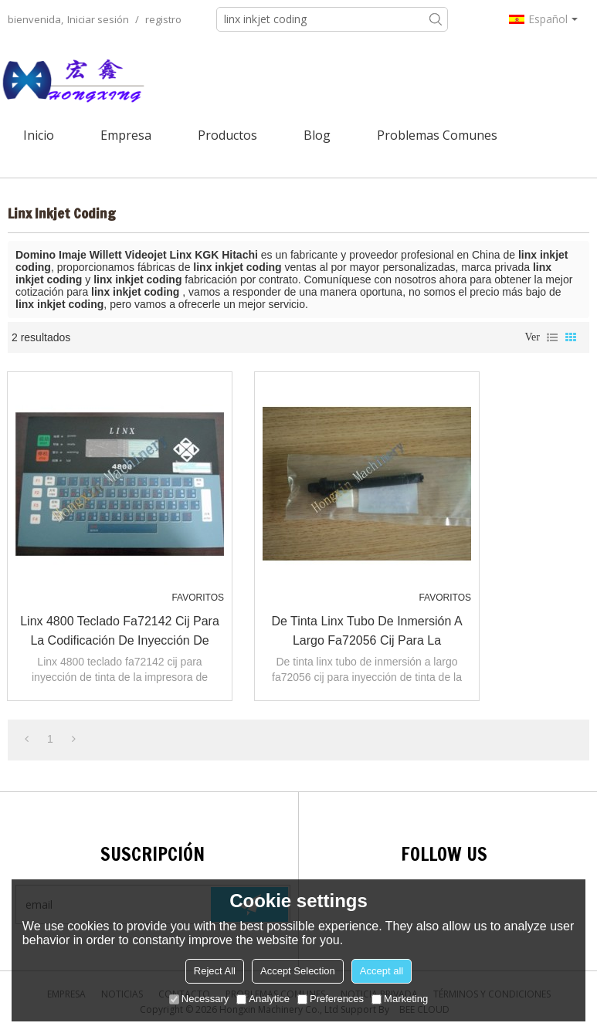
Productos (227, 135)
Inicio (38, 135)
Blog (317, 135)
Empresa (125, 135)
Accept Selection (297, 971)
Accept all (381, 971)
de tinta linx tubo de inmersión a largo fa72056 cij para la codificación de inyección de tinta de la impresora (367, 632)
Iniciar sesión (98, 19)
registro (163, 19)
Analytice (263, 998)
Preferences (330, 998)
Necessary (199, 998)
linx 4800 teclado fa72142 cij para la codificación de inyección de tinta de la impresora (119, 632)
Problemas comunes (437, 135)
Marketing (399, 998)
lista (552, 337)
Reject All (215, 971)
